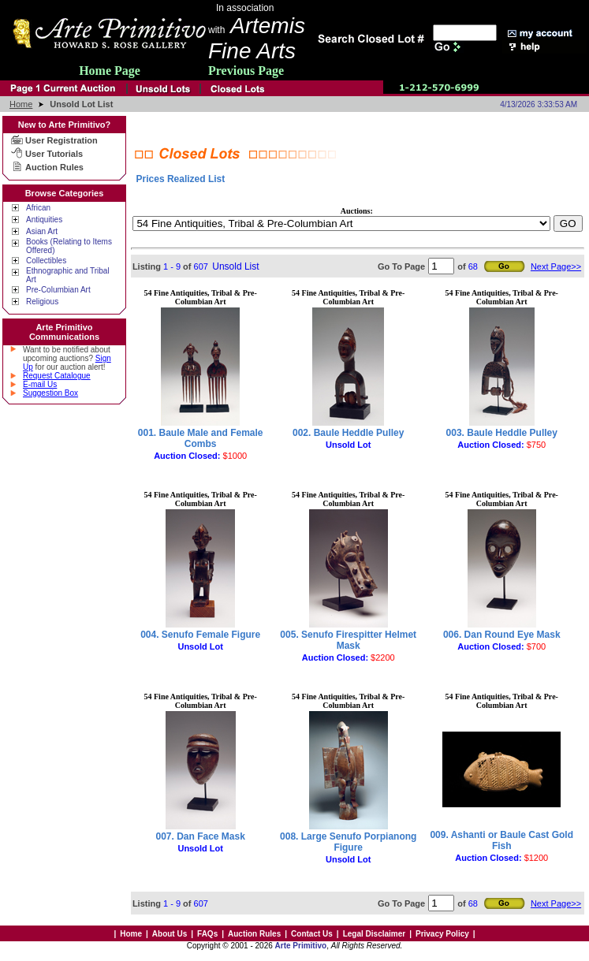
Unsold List (235, 266)
